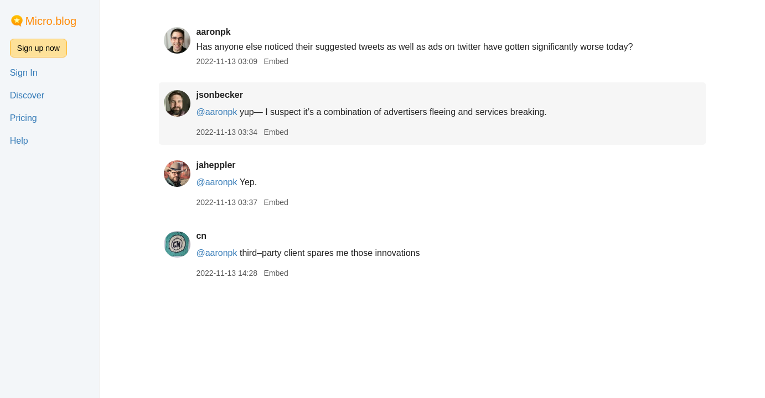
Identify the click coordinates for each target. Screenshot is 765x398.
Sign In (24, 72)
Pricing (23, 118)
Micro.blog (50, 21)
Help (19, 140)
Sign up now (38, 48)
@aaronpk (216, 112)
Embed (275, 61)
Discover (27, 95)
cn (201, 235)
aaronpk (213, 31)
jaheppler (215, 165)
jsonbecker (219, 95)
